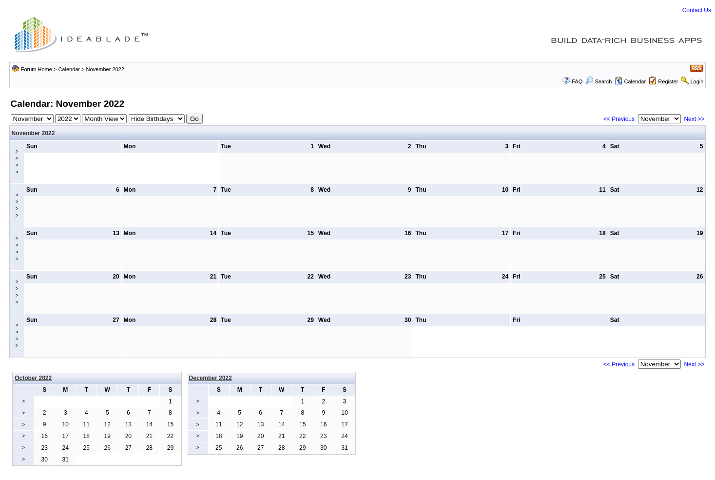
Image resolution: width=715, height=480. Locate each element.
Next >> (694, 119)
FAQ (577, 81)
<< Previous (619, 119)
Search (598, 81)
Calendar (69, 69)
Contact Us (696, 10)
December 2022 (210, 378)
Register (668, 81)
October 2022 (33, 378)
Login (696, 81)
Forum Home (36, 69)
